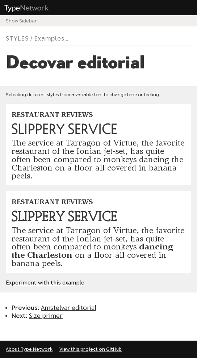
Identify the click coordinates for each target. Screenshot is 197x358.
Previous (25, 307)
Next (19, 315)
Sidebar (28, 21)
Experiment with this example (45, 282)
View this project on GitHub (90, 349)
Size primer (46, 315)
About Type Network (29, 349)
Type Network (31, 8)
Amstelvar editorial (68, 307)
